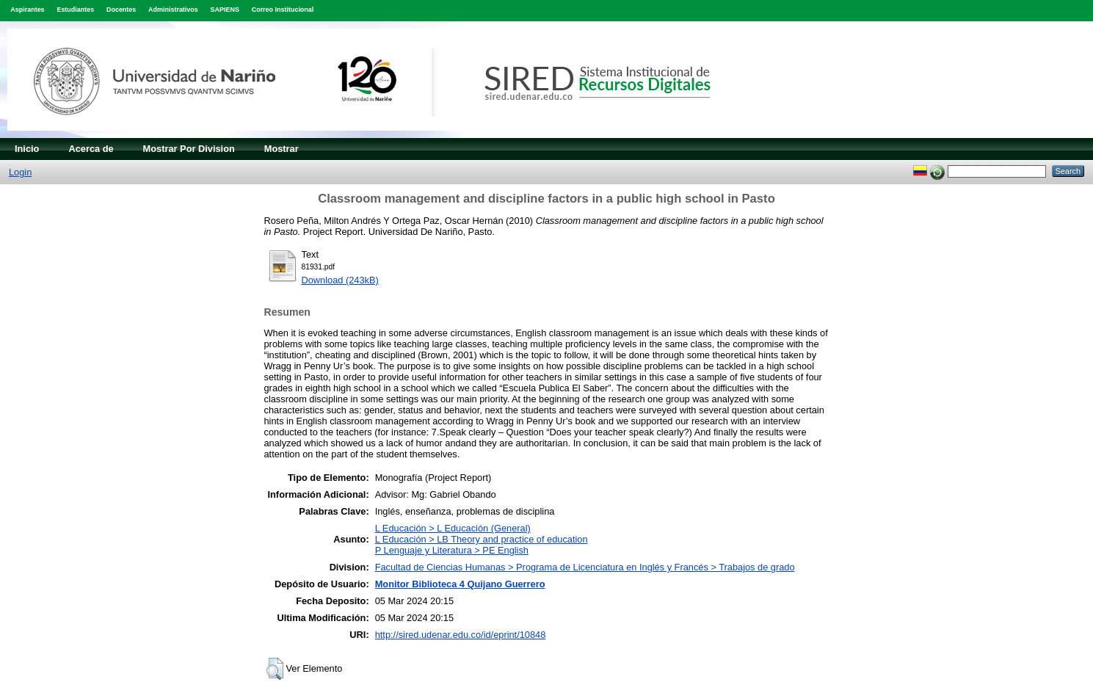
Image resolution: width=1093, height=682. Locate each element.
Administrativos (173, 9)
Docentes (121, 9)
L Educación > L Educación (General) (453, 528)
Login (20, 172)
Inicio (27, 148)
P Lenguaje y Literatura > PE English (452, 550)
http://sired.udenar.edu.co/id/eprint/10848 (460, 634)
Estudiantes (75, 9)
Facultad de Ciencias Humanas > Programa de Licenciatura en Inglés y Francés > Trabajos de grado (585, 567)
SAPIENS (225, 9)
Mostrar (281, 148)
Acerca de (90, 148)
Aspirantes (27, 9)
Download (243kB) (340, 280)
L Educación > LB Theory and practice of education (481, 539)
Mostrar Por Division (189, 148)
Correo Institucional (283, 9)
